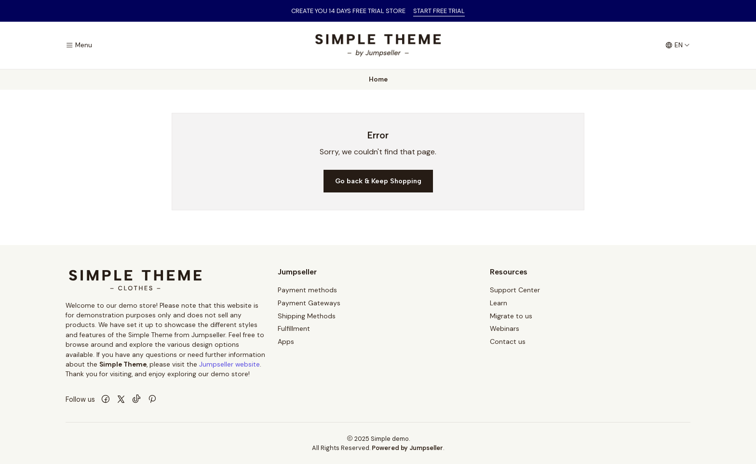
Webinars (504, 328)
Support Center (515, 290)
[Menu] (79, 45)
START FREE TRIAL (439, 11)
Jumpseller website (229, 364)
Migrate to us (511, 316)
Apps (286, 341)
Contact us (508, 341)
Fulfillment (294, 328)
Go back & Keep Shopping (378, 181)
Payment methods (307, 290)
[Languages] (677, 45)
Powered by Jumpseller (407, 448)
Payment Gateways (309, 303)
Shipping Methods (307, 316)
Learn (498, 303)
